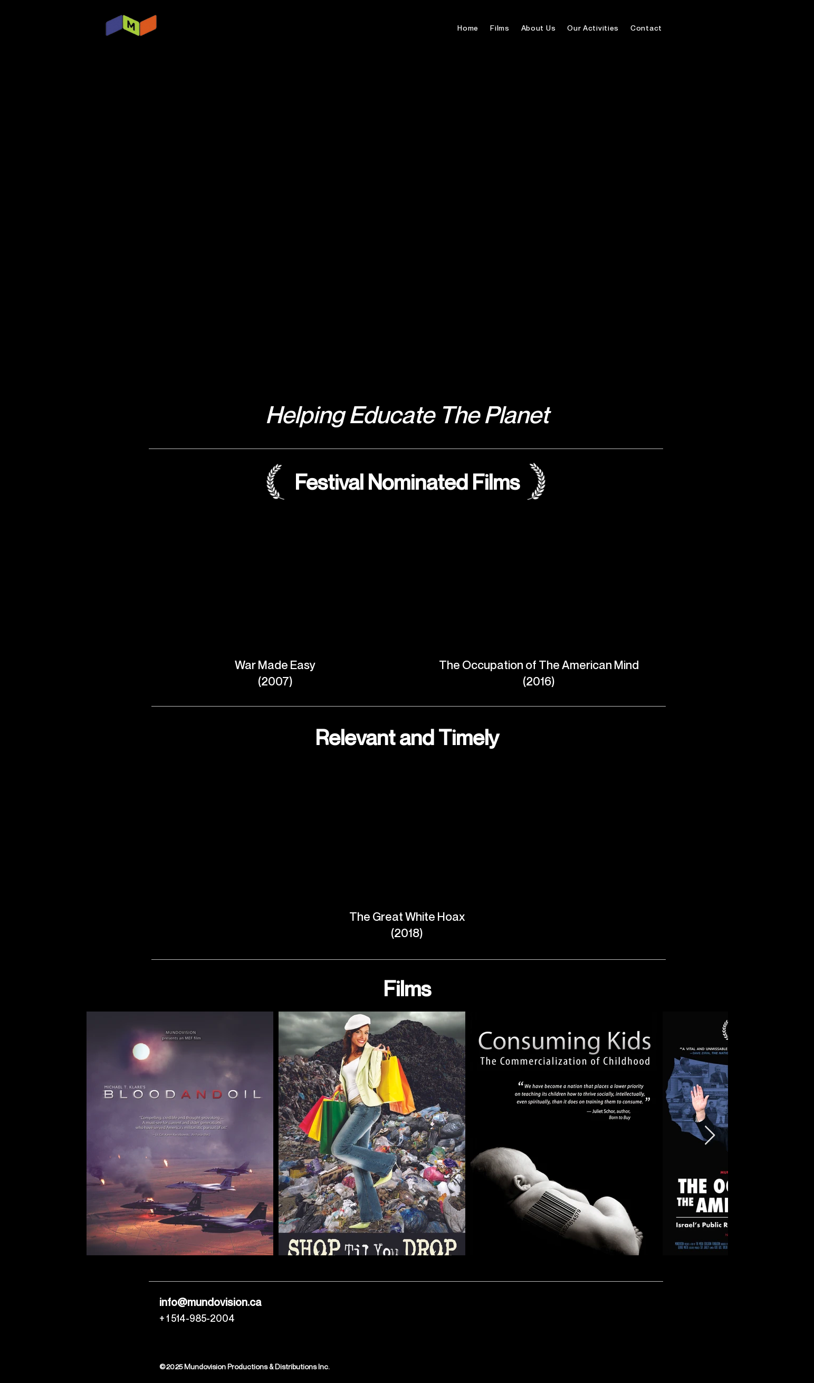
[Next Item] (710, 1136)
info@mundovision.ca (210, 1302)
